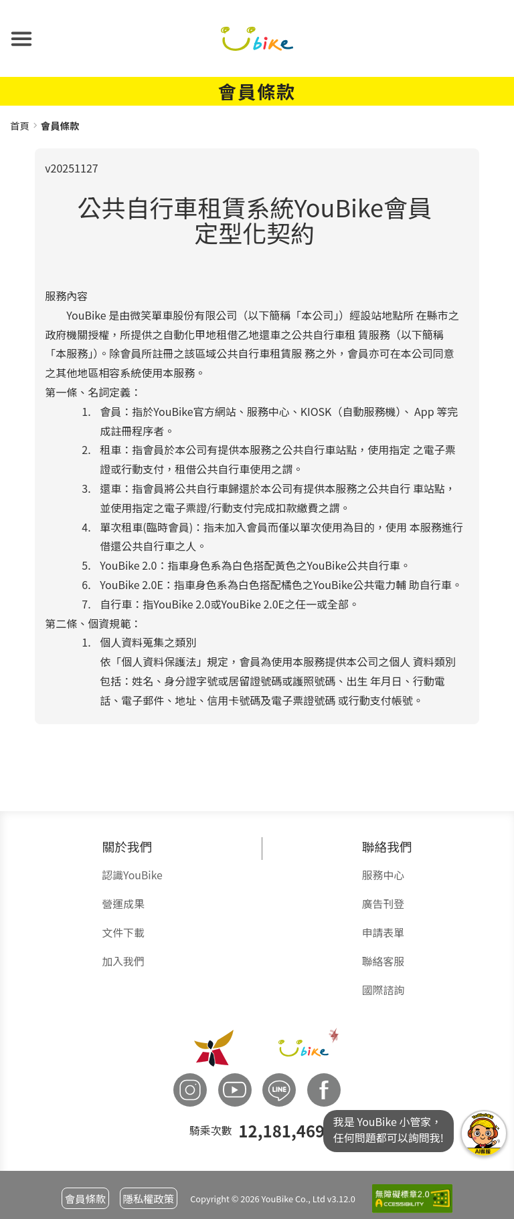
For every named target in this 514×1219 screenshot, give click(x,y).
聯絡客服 (383, 961)
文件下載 (123, 932)
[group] (256, 436)
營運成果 (123, 903)
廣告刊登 (383, 903)
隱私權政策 (148, 1198)
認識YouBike (132, 875)
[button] (21, 38)
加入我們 (123, 961)
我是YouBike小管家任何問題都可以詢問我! (483, 1133)
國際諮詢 (383, 990)
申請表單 (383, 932)
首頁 (19, 125)
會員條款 (85, 1198)
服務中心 (383, 875)
